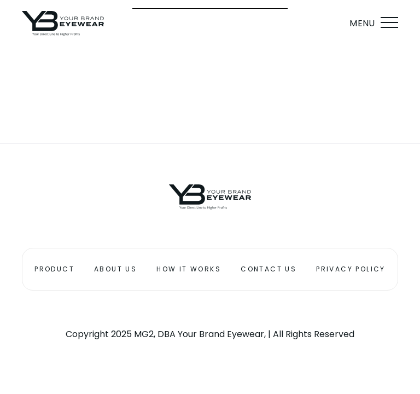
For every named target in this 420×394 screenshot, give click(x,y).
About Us (115, 269)
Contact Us (268, 269)
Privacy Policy (351, 269)
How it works (188, 269)
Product (54, 269)
